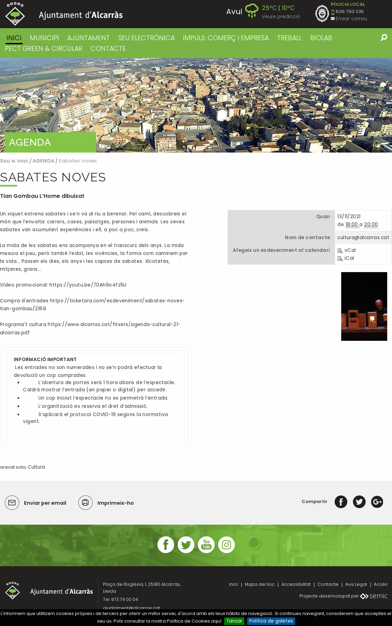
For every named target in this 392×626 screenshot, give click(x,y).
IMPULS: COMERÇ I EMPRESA (226, 38)
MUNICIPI (44, 38)
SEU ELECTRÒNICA (146, 38)
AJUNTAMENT (88, 38)
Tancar (234, 621)
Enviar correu (351, 18)
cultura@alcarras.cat (363, 237)
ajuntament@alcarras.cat (131, 608)
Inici (14, 38)
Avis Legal (356, 584)
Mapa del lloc (260, 584)
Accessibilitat (296, 584)
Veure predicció (281, 16)
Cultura (36, 467)
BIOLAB (321, 38)
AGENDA (43, 160)
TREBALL (289, 38)
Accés (381, 584)
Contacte (328, 584)
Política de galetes (271, 621)
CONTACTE (108, 48)
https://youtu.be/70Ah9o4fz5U (87, 285)
